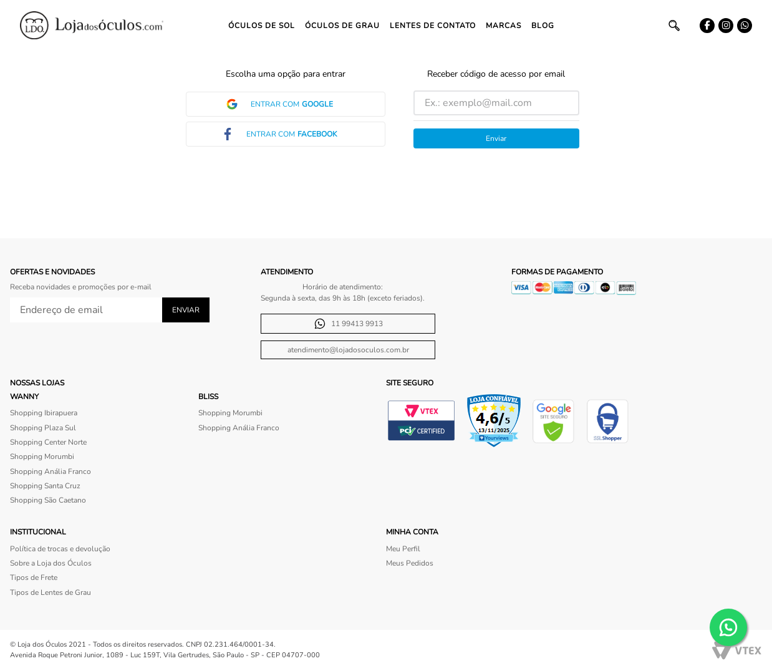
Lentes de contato (433, 26)
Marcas (503, 26)
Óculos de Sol (261, 26)
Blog (542, 26)
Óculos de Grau (342, 26)
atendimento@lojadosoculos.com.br (348, 350)
